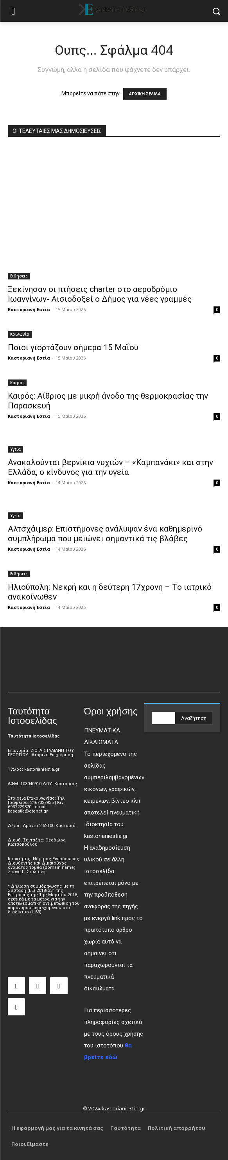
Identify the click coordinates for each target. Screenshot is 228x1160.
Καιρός (17, 382)
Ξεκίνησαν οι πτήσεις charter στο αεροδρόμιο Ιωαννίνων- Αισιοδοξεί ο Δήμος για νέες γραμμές (100, 294)
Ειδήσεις (18, 276)
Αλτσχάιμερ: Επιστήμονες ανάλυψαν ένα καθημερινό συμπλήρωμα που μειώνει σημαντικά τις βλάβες (105, 533)
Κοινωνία (19, 334)
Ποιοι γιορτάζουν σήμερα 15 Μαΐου (73, 347)
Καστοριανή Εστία (29, 309)
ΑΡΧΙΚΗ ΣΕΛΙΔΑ (145, 94)
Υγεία (15, 449)
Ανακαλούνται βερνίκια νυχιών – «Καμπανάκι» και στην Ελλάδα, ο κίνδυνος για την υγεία (110, 467)
